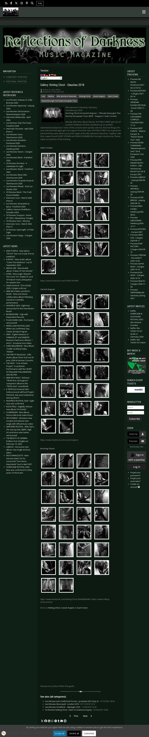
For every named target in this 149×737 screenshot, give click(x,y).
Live (43, 96)
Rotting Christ (84, 96)
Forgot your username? (135, 480)
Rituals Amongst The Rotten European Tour (59, 101)
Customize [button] (89, 733)
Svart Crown (113, 96)
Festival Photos (16, 81)
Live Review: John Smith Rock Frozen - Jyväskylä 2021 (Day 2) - (80, 701)
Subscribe (134, 418)
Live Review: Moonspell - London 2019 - (70, 704)
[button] (42, 721)
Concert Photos (16, 77)
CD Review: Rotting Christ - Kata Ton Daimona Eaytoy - (76, 709)
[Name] (135, 407)
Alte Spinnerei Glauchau (66, 96)
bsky (40, 3)
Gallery (51, 96)
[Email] (135, 413)
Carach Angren (99, 96)
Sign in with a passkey (136, 457)
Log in (136, 466)
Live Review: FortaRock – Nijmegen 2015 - (71, 707)
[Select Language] (51, 78)
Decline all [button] (74, 733)
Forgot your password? (135, 474)
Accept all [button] (59, 733)
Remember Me (136, 446)
